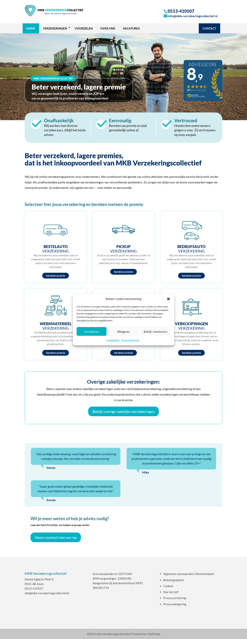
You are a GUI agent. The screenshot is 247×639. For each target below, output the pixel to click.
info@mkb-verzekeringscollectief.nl (192, 16)
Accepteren (91, 331)
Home (30, 28)
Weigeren (123, 331)
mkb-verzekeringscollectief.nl (113, 634)
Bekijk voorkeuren (155, 331)
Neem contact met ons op (56, 537)
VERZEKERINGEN (55, 28)
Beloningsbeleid (173, 580)
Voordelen (84, 28)
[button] (168, 299)
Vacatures (131, 28)
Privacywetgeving (174, 604)
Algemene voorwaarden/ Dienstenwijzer (188, 574)
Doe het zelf (170, 592)
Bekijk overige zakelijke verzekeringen (123, 411)
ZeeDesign (154, 634)
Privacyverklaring (130, 340)
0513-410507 (34, 588)
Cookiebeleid (112, 340)
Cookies (168, 586)
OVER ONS (107, 28)
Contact (209, 28)
